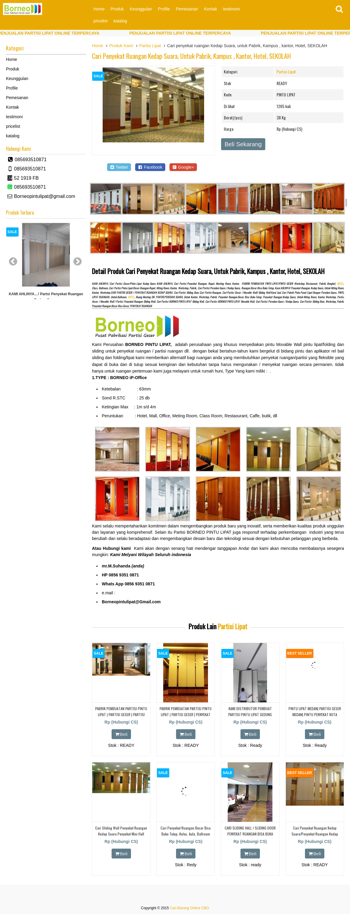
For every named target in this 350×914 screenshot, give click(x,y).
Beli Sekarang (243, 144)
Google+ (183, 167)
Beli (121, 734)
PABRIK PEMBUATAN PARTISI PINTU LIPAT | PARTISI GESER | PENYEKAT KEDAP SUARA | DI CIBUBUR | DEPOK (186, 714)
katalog (120, 21)
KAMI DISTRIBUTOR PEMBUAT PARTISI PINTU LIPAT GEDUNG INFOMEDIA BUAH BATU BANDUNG (250, 714)
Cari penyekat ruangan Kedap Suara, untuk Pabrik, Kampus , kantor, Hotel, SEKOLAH (191, 56)
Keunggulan (141, 9)
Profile (164, 9)
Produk (117, 9)
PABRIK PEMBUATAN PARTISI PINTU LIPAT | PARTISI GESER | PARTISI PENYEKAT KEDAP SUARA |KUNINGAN (121, 714)
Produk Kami (121, 45)
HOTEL (340, 283)
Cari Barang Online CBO (189, 908)
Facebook (150, 167)
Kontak (210, 9)
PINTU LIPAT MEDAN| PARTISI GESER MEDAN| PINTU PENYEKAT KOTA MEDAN (315, 714)
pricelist (100, 21)
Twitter (119, 167)
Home (98, 9)
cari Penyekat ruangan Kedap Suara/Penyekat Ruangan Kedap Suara (315, 833)
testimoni (231, 9)
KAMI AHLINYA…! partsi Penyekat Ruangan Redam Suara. (46, 297)
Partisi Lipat (150, 45)
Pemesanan (187, 9)
